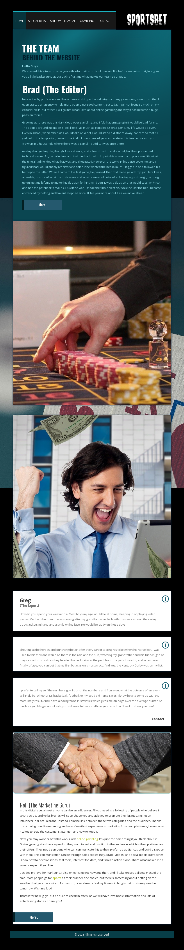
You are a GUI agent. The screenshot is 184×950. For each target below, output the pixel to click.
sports (57, 878)
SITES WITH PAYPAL (62, 21)
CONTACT (104, 21)
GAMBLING (87, 21)
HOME (20, 21)
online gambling (87, 839)
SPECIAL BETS (37, 21)
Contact (158, 719)
